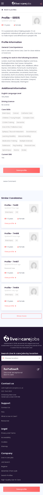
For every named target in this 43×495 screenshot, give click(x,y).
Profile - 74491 (11, 205)
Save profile (21, 489)
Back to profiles (9, 10)
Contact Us (5, 407)
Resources (5, 421)
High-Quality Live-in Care (11, 480)
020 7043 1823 (6, 391)
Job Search (5, 462)
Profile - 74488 (12, 233)
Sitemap (4, 446)
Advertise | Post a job (9, 471)
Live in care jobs (7, 458)
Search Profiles (7, 475)
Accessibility (6, 437)
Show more (21, 316)
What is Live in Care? (9, 416)
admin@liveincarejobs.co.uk (12, 388)
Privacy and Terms (8, 433)
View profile (10, 223)
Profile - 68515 (11, 17)
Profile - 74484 (12, 287)
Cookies (4, 442)
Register (4, 466)
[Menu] (2, 3)
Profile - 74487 (12, 261)
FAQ (2, 412)
